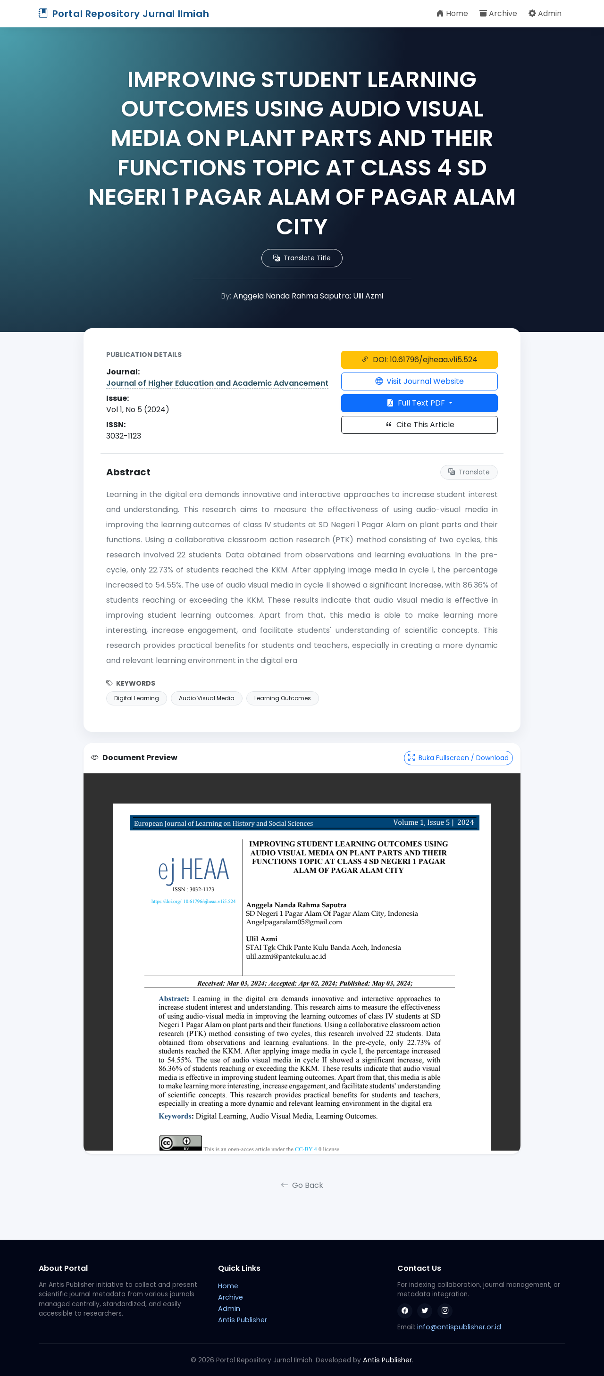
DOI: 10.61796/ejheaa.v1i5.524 (419, 359)
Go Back (302, 1185)
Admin (545, 13)
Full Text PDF (416, 403)
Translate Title (302, 258)
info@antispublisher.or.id (459, 1327)
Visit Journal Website (419, 381)
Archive (498, 13)
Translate (469, 472)
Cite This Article (419, 424)
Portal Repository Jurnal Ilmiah (124, 13)
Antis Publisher (242, 1320)
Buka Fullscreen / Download (458, 758)
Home (452, 13)
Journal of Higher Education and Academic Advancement (217, 383)
